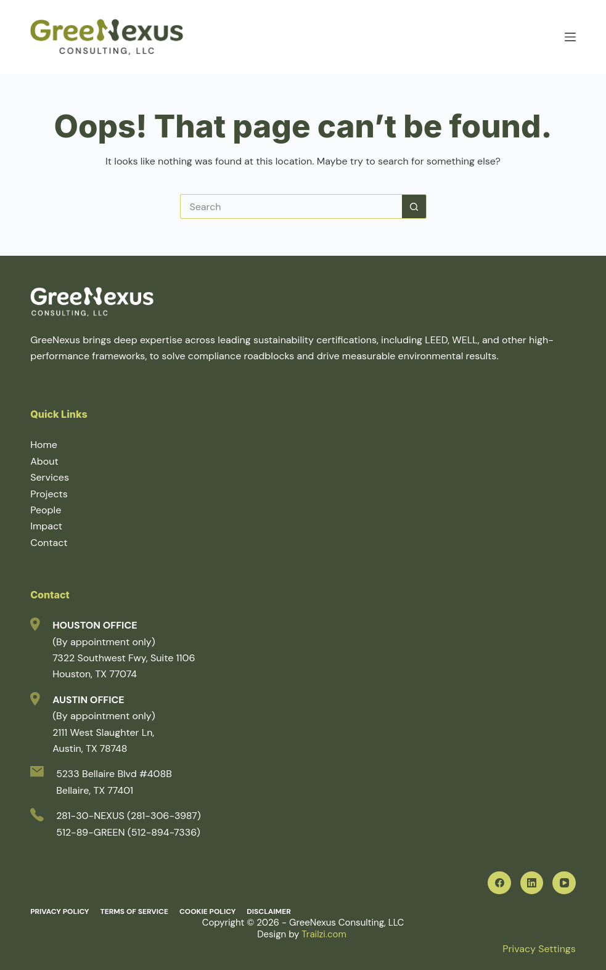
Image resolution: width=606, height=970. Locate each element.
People (45, 509)
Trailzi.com (325, 934)
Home (43, 444)
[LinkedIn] (532, 883)
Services (49, 477)
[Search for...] (291, 206)
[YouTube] (564, 883)
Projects (49, 493)
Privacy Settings (539, 948)
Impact (46, 526)
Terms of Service (134, 911)
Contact (48, 542)
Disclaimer (269, 911)
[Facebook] (499, 883)
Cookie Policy (207, 911)
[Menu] (570, 37)
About (44, 461)
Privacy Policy (59, 911)
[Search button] (414, 206)
